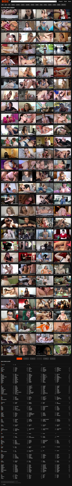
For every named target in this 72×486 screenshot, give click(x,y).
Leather (58, 436)
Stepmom (30, 470)
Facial (30, 406)
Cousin (44, 391)
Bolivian (58, 379)
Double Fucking (59, 398)
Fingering (16, 408)
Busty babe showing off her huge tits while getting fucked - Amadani (44, 239)
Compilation (16, 390)
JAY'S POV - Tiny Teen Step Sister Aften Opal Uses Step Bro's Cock (27, 158)
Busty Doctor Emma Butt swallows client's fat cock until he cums (9, 193)
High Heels (30, 420)
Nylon (30, 447)
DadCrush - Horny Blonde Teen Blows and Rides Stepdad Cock (44, 216)
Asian (16, 370)
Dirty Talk (30, 397)
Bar (57, 375)
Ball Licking (16, 375)
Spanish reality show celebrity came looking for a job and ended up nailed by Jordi (9, 123)
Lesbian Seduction (31, 437)
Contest (44, 390)
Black (2, 379)
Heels (2, 420)
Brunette (2, 382)
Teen (6, 4)
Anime (16, 369)
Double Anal (44, 398)
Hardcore (58, 419)
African (16, 367)
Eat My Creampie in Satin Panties (58, 309)
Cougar (16, 391)
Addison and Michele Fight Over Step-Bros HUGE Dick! (8, 100)
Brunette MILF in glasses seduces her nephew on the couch (27, 112)
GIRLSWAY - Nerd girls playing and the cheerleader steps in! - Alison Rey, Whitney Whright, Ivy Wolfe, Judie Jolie (44, 170)
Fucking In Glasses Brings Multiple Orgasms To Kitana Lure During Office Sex (62, 332)
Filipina (2, 408)
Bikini (30, 378)
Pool (57, 456)
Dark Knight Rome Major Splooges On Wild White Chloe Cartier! (62, 135)
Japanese (22, 4)
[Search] (55, 1)
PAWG (2, 454)
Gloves (16, 414)
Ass (29, 370)
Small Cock (44, 467)
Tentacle (30, 475)
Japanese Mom (59, 428)
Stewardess (44, 470)
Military (58, 442)
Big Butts (16, 377)
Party (16, 455)
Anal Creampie (59, 368)
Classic (44, 388)
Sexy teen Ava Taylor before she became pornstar (26, 135)
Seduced (2, 465)
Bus (57, 382)
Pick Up (58, 455)
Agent (30, 367)
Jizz (1, 430)
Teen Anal (16, 475)
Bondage (2, 380)
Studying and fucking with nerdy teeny (59, 54)
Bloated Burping (56, 239)
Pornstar (2, 457)
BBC (1, 374)
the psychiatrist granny (4, 216)
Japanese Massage (45, 428)
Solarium (16, 468)
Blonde (30, 379)
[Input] (34, 1)
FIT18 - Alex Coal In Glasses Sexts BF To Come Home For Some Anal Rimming (9, 42)
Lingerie (44, 437)
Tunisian (2, 478)
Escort (16, 403)
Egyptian (30, 402)
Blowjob (44, 379)
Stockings (58, 470)
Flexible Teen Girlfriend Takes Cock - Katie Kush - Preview (9, 181)
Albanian (44, 367)
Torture (30, 477)
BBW (2, 4)
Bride (43, 381)
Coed (43, 389)
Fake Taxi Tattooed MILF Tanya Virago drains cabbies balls (62, 320)
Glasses (58, 413)
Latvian (44, 436)
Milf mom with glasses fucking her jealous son (42, 19)
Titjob (44, 476)
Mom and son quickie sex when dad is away (42, 123)
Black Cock (16, 379)
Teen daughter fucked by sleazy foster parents (25, 170)
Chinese (58, 387)
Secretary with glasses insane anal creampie (7, 135)
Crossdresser (59, 392)
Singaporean (3, 467)
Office (2, 450)
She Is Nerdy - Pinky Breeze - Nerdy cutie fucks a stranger (9, 297)
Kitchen (30, 433)
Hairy (2, 419)
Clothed (16, 389)
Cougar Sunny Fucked (22, 355)
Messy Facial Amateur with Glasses (41, 355)
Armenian (58, 369)
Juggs (16, 430)
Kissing (16, 433)
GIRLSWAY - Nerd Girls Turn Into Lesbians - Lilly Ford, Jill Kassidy (27, 42)
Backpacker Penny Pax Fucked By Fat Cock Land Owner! (62, 355)
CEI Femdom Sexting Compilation (23, 181)
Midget (44, 442)
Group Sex (44, 415)
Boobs (16, 380)
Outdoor (30, 451)
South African (45, 468)
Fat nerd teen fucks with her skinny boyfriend (42, 100)
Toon (1, 477)
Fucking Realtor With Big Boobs (58, 100)
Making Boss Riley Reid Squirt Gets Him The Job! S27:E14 (27, 274)
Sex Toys (44, 465)
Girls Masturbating (31, 413)
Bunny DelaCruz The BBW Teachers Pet (24, 193)
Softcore (2, 468)
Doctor (44, 397)
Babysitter (58, 374)
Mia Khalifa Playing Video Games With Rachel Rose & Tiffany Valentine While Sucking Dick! (62, 297)
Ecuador (16, 402)
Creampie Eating (31, 392)
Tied (15, 476)
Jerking (44, 429)
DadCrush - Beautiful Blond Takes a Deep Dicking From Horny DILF (9, 54)
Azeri (57, 371)
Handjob (58, 4)
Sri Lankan (16, 470)
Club (29, 389)
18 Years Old (3, 364)
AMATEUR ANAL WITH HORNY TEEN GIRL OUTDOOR (61, 158)
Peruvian (30, 455)
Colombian (2, 390)
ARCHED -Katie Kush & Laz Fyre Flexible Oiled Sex (43, 135)
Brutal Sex (16, 382)
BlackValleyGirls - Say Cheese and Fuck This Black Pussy (9, 112)
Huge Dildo (27, 4)
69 (29, 364)
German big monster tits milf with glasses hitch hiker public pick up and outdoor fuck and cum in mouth (62, 193)
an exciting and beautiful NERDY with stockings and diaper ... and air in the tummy (27, 320)
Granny (16, 415)
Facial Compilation (45, 406)
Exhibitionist (58, 403)
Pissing (16, 456)
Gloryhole (49, 4)
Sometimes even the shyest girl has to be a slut (60, 181)
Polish (44, 456)
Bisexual (44, 378)
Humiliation (58, 421)
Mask (16, 441)
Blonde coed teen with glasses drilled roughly (25, 332)
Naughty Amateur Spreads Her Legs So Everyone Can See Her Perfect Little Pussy (44, 193)
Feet (29, 407)
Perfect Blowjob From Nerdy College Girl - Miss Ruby (43, 158)
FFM (1, 406)
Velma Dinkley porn (39, 332)
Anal (9, 4)
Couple (30, 391)
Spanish (2, 469)
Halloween (16, 419)
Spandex (58, 468)
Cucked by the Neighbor (4, 158)
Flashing (45, 4)
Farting (2, 407)
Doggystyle (58, 397)
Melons (16, 442)
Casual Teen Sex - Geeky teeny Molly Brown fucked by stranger (27, 123)
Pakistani (13, 4)
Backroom (2, 375)
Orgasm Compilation (4, 451)
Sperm (30, 469)
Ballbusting (30, 375)
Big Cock (44, 377)
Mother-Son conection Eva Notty (23, 54)
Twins (30, 478)
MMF (15, 440)
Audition (2, 371)
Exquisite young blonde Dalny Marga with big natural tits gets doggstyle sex (9, 332)
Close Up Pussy (3, 389)
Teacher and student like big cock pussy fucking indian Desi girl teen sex (9, 251)
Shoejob (16, 466)
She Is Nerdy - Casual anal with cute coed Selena (61, 123)
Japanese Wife (17, 429)
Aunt (15, 371)
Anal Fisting (2, 369)
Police (30, 456)
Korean (44, 433)
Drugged (44, 399)
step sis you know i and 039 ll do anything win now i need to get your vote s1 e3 (62, 216)
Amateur (16, 368)
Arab (29, 369)
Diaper (2, 397)
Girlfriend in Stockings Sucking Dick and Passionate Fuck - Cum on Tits (44, 309)
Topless (16, 477)
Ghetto (2, 413)
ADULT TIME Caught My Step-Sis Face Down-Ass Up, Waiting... (44, 274)
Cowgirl (58, 391)
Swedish (37, 4)
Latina (30, 436)
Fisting (41, 4)
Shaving (2, 466)
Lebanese (2, 437)
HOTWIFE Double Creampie (5, 170)
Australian (30, 371)
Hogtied (44, 420)
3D (15, 364)
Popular (65, 1)
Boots (30, 380)
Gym (15, 416)
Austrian (44, 371)
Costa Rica (2, 391)
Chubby (2, 388)
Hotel (16, 421)
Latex (16, 436)
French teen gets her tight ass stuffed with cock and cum (27, 77)
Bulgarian (44, 382)
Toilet (57, 476)
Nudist (2, 447)
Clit (57, 388)
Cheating (16, 387)
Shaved (58, 465)
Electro (44, 402)
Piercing (2, 456)
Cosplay (58, 390)
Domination (16, 398)
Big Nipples (2, 378)
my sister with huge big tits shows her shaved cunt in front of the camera (9, 239)
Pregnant (30, 457)
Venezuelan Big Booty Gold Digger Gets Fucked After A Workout (27, 100)
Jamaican (2, 428)
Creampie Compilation (18, 392)
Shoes (30, 466)
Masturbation (45, 441)
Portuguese (16, 457)
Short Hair (44, 466)
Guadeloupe (58, 415)
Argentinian (44, 369)
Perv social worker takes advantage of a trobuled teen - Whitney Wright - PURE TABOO (27, 19)
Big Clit (30, 377)
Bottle (58, 380)
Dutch (58, 399)
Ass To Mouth (59, 370)
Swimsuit (32, 4)
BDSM (30, 374)
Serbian (30, 465)
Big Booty (2, 377)
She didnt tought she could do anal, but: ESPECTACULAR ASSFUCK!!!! (62, 112)
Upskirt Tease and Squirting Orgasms (24, 239)
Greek (30, 415)
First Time (30, 408)
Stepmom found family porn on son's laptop (60, 170)
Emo (57, 402)
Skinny (16, 467)
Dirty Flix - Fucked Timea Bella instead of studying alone (62, 77)
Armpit (2, 370)
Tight (29, 476)
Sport (43, 469)
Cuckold (54, 4)
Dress (30, 399)
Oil (15, 450)
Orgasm (58, 450)
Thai (43, 475)
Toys (43, 477)
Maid (57, 440)
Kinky (2, 433)
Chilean (44, 387)
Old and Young (31, 450)
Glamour (44, 413)
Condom (30, 390)
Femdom (44, 407)
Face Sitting (16, 406)
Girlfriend (16, 413)
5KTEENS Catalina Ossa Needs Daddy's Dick (42, 181)
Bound (2, 381)
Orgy (15, 451)
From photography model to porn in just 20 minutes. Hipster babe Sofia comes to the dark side (27, 309)
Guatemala (2, 416)
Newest (69, 1)
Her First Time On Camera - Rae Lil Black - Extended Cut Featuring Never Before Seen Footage (62, 42)
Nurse (16, 447)
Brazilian (30, 381)
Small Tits (58, 467)
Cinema (30, 388)
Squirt (58, 469)
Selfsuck (16, 465)
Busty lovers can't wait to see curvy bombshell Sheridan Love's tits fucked (27, 251)
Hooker (2, 421)
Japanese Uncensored (4, 429)
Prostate (44, 457)
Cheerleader (30, 387)
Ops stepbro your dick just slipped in (24, 216)
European (30, 403)
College (58, 389)
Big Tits (16, 378)
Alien (2, 368)
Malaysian (2, 441)
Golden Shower (31, 414)
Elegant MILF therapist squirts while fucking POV (43, 54)
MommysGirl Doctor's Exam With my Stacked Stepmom (9, 77)
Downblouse (16, 399)
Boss (43, 380)
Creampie (2, 392)
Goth (57, 414)
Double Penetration (3, 399)
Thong (58, 475)
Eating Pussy (3, 402)
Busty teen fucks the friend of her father (41, 42)
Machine (30, 440)
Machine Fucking (45, 440)
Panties (58, 454)
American (30, 368)
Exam (43, 403)
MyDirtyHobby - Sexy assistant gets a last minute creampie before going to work (44, 251)
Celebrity (2, 387)
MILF (1, 440)
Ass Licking (44, 370)
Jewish (58, 429)
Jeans (30, 429)
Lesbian (16, 437)
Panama (44, 454)
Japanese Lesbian (31, 428)
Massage (30, 441)
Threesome (2, 476)
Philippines (44, 455)
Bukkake (30, 382)
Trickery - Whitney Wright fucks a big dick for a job (43, 77)
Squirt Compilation (3, 470)
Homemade (58, 420)
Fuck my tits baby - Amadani (40, 112)
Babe (43, 374)
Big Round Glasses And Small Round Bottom (7, 355)
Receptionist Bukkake (4, 320)
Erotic (2, 403)
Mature (58, 441)
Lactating (2, 436)
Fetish (58, 407)
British (58, 381)
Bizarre (58, 378)
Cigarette (16, 388)
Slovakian (30, 467)
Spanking (16, 469)
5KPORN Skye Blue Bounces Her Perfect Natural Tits (61, 274)
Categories (61, 1)
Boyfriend (16, 381)
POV (15, 454)
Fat (15, 407)
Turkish (16, 478)
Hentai (16, 420)
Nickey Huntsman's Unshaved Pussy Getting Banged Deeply (62, 251)
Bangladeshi (44, 375)
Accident (2, 367)
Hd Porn (4, 484)
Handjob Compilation (46, 419)
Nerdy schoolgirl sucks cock (58, 19)
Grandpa (2, 415)
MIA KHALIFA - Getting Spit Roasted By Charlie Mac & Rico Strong (44, 320)
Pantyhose (2, 455)
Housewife (17, 4)
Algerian (58, 367)
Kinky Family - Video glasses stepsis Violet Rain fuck (26, 297)
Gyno (29, 416)
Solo (29, 468)
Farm (57, 406)
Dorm (29, 398)
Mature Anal (63, 4)
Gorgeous (44, 414)
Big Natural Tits (59, 377)
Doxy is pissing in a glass (39, 297)
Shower (58, 466)
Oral (43, 450)
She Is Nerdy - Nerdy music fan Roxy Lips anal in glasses (9, 274)
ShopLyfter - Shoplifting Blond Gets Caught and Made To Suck (9, 19)
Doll (1, 398)
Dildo (15, 397)
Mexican (30, 442)
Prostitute (58, 457)
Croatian (44, 392)
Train (57, 477)
